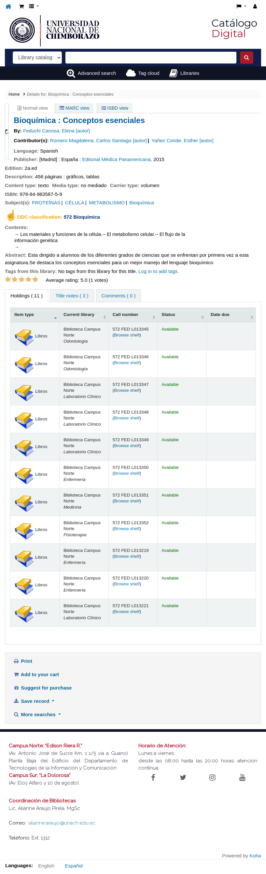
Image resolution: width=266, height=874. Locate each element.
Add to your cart (36, 674)
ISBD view (115, 108)
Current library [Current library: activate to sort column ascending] (78, 314)
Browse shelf (126, 335)
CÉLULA (74, 202)
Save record (32, 701)
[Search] (246, 57)
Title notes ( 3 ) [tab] (72, 295)
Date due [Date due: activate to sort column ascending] (220, 314)
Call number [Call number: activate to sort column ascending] (125, 314)
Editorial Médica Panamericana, (117, 159)
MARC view (74, 108)
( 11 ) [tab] (26, 295)
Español (74, 865)
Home (14, 94)
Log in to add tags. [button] (158, 271)
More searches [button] (35, 714)
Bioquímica (142, 202)
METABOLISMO (107, 202)
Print (22, 661)
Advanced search (97, 73)
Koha (255, 855)
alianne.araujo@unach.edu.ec (62, 823)
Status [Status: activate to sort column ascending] (168, 314)
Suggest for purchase (42, 687)
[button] (21, 6)
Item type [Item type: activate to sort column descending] (24, 314)
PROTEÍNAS (46, 202)
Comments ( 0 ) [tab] (119, 295)
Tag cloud (149, 73)
